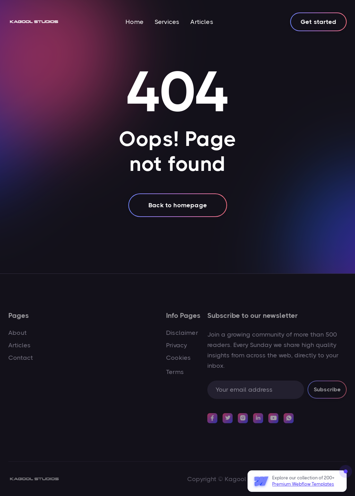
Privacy (176, 345)
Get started (318, 21)
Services (167, 21)
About (17, 332)
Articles (201, 21)
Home (134, 21)
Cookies (178, 357)
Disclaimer (182, 332)
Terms (175, 371)
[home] (34, 22)
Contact (20, 357)
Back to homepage (177, 205)
